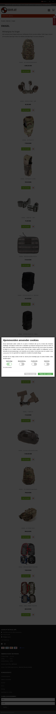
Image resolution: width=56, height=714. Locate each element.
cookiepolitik (6, 353)
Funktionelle (34, 361)
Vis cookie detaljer (7, 367)
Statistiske (47, 361)
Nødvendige (9, 361)
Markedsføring (21, 361)
